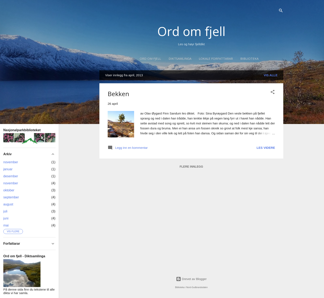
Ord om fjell (191, 31)
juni (5, 218)
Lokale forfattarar (216, 58)
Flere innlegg (191, 166)
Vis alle (271, 75)
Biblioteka (249, 58)
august (8, 204)
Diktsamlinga (180, 58)
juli (5, 211)
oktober (8, 190)
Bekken (118, 93)
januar (7, 169)
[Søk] (280, 11)
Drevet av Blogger (191, 279)
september (11, 197)
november (10, 162)
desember (10, 176)
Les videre (266, 147)
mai (6, 225)
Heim (128, 58)
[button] (272, 92)
